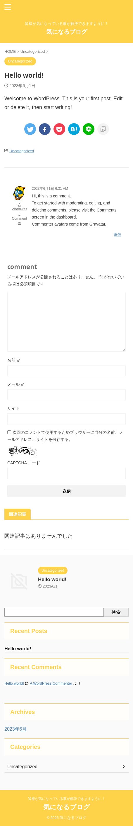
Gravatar (97, 224)
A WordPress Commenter (19, 214)
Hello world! (52, 579)
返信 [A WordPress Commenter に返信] (117, 234)
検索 (116, 612)
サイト (13, 408)
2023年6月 (15, 729)
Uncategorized (21, 151)
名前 (14, 360)
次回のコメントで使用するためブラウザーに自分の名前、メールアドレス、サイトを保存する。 (65, 436)
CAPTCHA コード (23, 463)
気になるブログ (66, 31)
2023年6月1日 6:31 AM (50, 189)
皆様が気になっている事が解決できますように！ (66, 799)
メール (16, 384)
